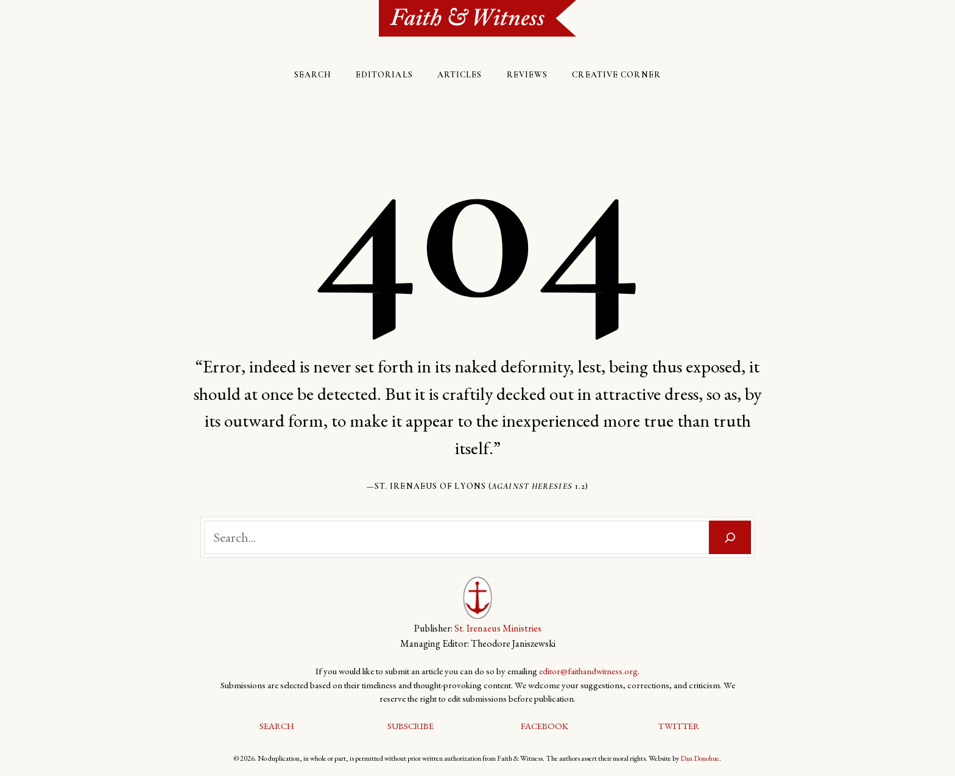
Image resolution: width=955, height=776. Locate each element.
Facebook (544, 726)
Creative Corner (616, 74)
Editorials (384, 74)
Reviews (527, 74)
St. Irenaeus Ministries (497, 628)
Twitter (678, 726)
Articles (459, 74)
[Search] (730, 537)
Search (312, 74)
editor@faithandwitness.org (588, 671)
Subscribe (410, 726)
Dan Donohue (699, 758)
